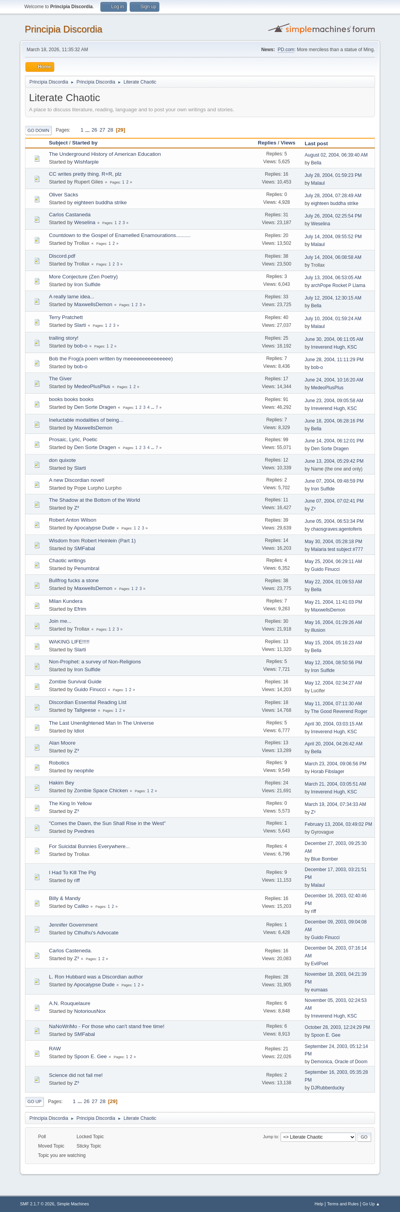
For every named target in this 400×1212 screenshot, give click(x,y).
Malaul (318, 183)
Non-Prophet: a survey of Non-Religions (95, 662)
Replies (267, 143)
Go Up (34, 1101)
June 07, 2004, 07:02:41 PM (334, 501)
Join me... (60, 621)
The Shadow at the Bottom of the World (94, 500)
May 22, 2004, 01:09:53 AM (333, 582)
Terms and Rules (343, 1203)
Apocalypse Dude (94, 528)
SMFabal (84, 548)
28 (110, 130)
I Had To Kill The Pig (72, 872)
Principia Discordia (63, 29)
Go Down (38, 130)
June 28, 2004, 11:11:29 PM (334, 359)
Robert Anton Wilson (72, 520)
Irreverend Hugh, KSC (334, 347)
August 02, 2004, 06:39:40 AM (336, 155)
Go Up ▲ (371, 1203)
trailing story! (64, 338)
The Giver (60, 378)
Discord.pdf (62, 256)
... (88, 130)
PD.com (286, 49)
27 (102, 130)
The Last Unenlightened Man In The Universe (101, 723)
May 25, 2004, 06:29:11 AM (333, 561)
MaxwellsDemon (93, 304)
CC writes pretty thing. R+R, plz (85, 174)
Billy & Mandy (64, 898)
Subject (58, 143)
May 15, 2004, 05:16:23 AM (333, 642)
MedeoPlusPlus (92, 386)
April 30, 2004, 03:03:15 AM (333, 724)
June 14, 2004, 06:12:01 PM (334, 441)
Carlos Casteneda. (70, 951)
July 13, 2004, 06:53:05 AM (333, 277)
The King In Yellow (70, 803)
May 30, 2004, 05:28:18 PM (333, 541)
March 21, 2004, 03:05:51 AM (335, 784)
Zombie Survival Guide (75, 681)
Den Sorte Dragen (95, 407)
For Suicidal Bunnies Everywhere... (89, 846)
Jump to (270, 1136)
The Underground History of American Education (105, 154)
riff (77, 880)
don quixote (62, 460)
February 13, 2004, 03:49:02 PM (338, 824)
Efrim (80, 609)
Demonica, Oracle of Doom (339, 1061)
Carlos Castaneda (70, 214)
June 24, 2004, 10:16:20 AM (334, 380)
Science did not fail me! (76, 1075)
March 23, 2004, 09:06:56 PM (335, 763)
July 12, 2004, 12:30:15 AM (333, 298)
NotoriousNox (90, 1011)
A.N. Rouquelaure (69, 1003)
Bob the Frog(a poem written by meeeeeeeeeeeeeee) (111, 359)
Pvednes (84, 831)
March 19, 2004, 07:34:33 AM (335, 804)
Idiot (79, 731)
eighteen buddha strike (100, 202)
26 (94, 130)
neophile (84, 771)
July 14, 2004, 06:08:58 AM (333, 257)
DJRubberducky (327, 1088)
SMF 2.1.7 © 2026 (37, 1203)
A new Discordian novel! (76, 480)
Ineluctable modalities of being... (86, 420)
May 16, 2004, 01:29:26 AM (333, 622)
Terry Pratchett (66, 317)
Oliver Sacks (63, 195)
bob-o (81, 346)
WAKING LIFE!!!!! (69, 642)
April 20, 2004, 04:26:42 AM (333, 744)
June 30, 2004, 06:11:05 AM (334, 339)
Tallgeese (85, 710)
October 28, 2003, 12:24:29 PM (337, 1027)
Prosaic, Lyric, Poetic (73, 439)
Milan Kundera (65, 601)
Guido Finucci (325, 569)
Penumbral (86, 568)
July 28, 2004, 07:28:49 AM (333, 195)
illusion (318, 630)
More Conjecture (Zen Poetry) (83, 277)
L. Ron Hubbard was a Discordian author (96, 977)
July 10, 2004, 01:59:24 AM (333, 318)
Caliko (81, 906)
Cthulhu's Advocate (96, 933)
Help (318, 1203)
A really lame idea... (71, 296)
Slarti (80, 325)
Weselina (85, 222)
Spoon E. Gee (325, 1035)
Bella (316, 163)
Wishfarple (86, 162)
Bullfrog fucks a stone (73, 580)
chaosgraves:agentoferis (336, 529)
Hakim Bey (61, 783)
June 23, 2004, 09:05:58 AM (334, 400)
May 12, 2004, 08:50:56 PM (333, 662)
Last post (320, 143)
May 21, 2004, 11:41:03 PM (333, 602)
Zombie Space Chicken (101, 790)
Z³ (76, 508)
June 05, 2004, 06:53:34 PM (334, 521)
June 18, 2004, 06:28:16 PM (334, 421)
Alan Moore (62, 743)
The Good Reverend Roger (339, 711)
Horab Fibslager (327, 771)
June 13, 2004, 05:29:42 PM (334, 461)
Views (288, 143)
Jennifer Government (73, 925)
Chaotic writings (67, 560)
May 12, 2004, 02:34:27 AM (333, 683)
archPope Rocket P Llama (338, 285)
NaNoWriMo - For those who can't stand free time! (106, 1026)
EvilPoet (319, 963)
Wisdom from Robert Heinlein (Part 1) (92, 541)
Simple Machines (73, 1203)
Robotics (59, 763)
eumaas (319, 990)
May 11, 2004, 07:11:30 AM (333, 703)
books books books (71, 399)
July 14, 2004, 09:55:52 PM (333, 236)
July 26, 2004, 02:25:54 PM (333, 216)
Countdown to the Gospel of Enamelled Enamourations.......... (119, 235)
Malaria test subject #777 (337, 549)
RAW (55, 1049)
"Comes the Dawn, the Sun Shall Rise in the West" (107, 823)
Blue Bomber (324, 859)
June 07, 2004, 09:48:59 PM (334, 481)
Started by (84, 143)
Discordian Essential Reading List (88, 702)
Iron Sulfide (87, 284)
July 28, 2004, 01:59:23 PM (333, 175)
